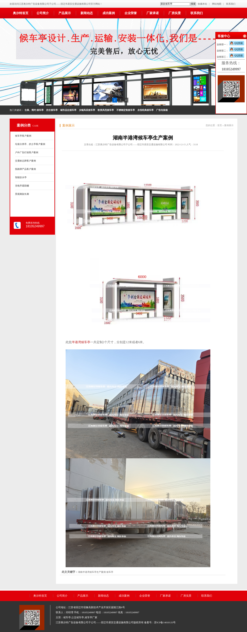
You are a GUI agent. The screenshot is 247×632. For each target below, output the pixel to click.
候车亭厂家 (91, 617)
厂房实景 (174, 13)
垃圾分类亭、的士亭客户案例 (30, 144)
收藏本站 (202, 4)
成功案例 (108, 13)
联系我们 (230, 4)
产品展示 (64, 13)
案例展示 (68, 125)
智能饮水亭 (21, 177)
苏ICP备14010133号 (165, 622)
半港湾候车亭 (81, 342)
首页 (219, 125)
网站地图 (216, 4)
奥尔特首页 (20, 13)
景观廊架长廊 (22, 194)
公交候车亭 (77, 617)
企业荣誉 (130, 13)
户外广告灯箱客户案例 (26, 152)
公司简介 (42, 13)
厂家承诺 (152, 13)
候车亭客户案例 (23, 135)
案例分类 (24, 125)
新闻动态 (86, 13)
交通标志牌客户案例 (25, 160)
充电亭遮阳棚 (22, 185)
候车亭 (109, 572)
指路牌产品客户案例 (25, 169)
